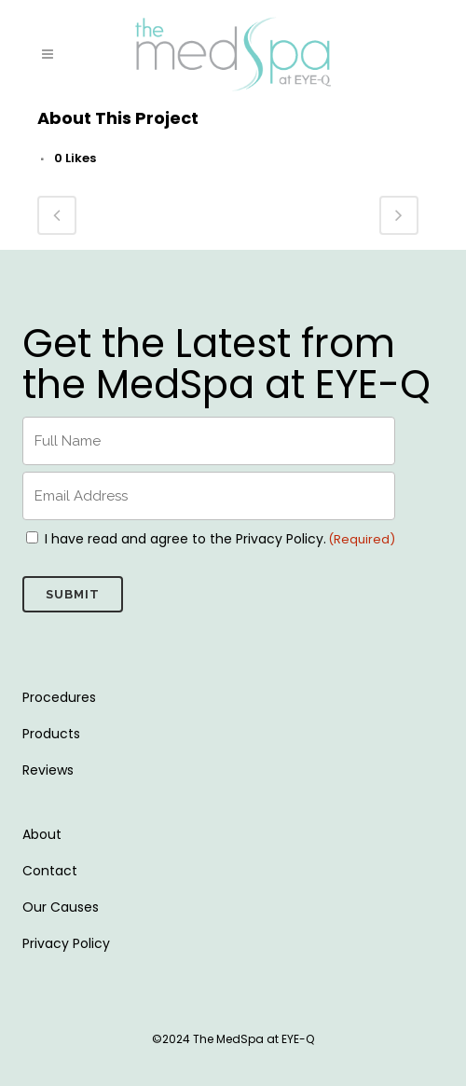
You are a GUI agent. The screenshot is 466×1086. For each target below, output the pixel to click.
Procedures (59, 697)
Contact (49, 870)
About (42, 834)
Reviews (48, 770)
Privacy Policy (66, 943)
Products (51, 733)
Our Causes (60, 907)
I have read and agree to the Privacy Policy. (185, 538)
